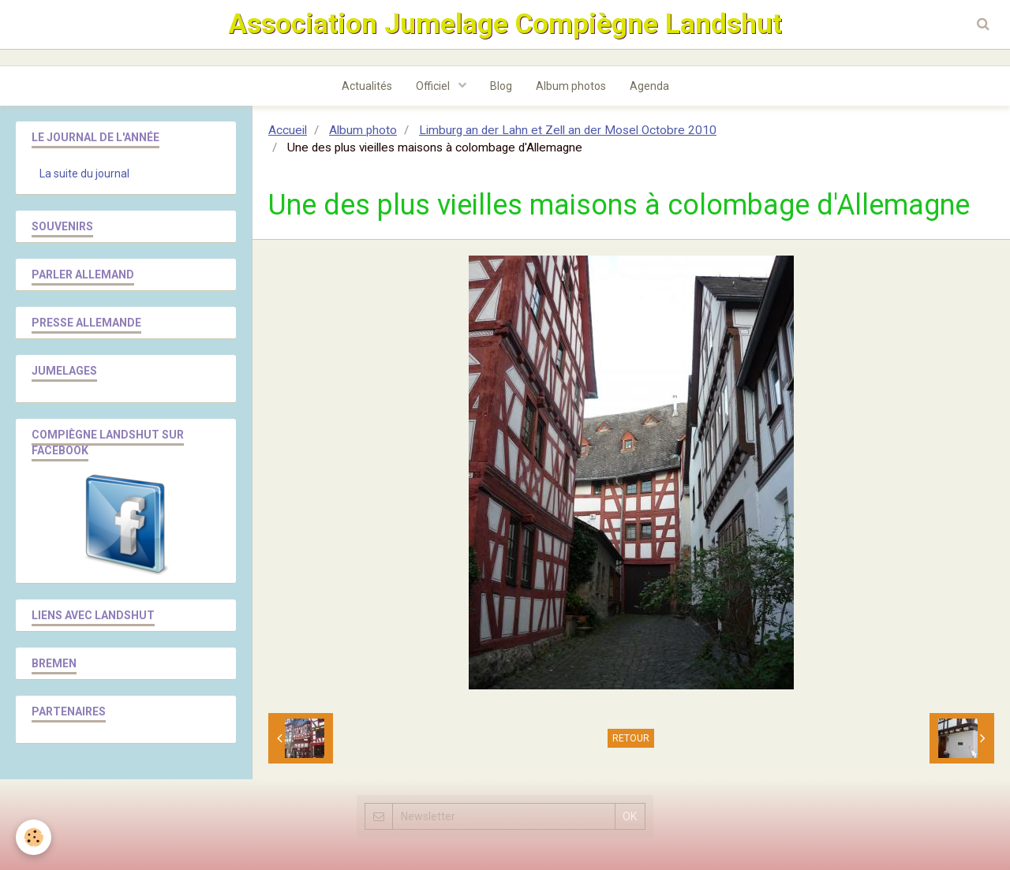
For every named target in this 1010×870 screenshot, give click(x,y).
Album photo (363, 130)
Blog (501, 86)
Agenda (649, 86)
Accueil (287, 130)
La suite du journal (84, 173)
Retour (630, 738)
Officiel (434, 86)
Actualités (367, 86)
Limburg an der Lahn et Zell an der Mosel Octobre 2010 (567, 130)
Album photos (571, 86)
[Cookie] (33, 837)
